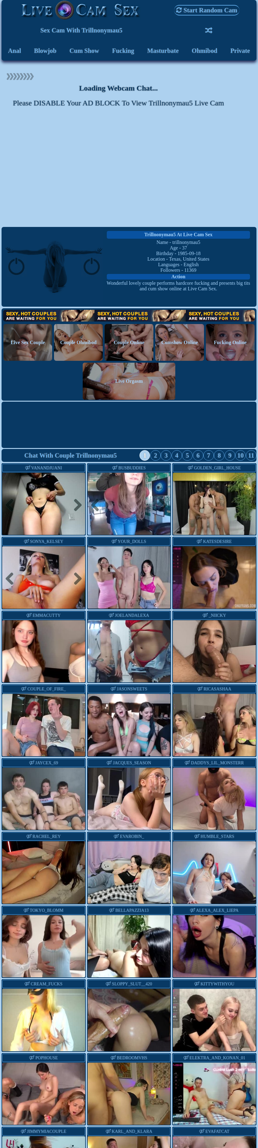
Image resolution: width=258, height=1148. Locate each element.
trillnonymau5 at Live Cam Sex (178, 235)
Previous (12, 506)
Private (240, 50)
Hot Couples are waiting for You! (129, 316)
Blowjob (45, 50)
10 (241, 456)
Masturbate (163, 50)
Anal (14, 50)
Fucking (123, 50)
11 (251, 456)
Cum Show (84, 50)
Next (75, 506)
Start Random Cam (206, 10)
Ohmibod (205, 50)
